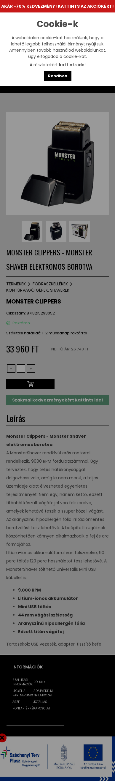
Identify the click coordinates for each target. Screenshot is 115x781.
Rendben (57, 76)
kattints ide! (72, 65)
